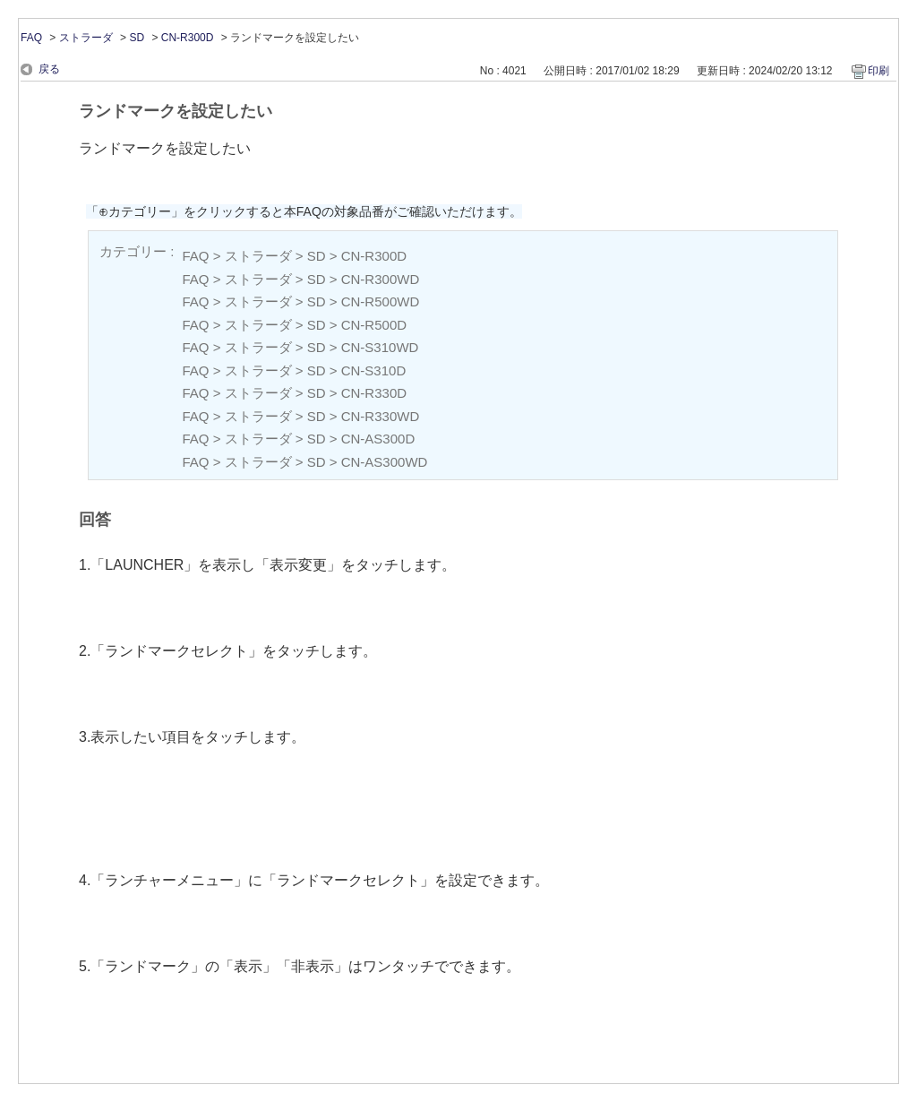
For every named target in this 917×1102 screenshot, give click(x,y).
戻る (49, 69)
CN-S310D (374, 370)
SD (136, 37)
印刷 (878, 71)
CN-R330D (374, 392)
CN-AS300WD (384, 461)
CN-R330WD (380, 416)
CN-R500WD (380, 301)
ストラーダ (86, 37)
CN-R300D (187, 37)
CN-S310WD (380, 347)
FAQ (31, 37)
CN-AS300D (378, 438)
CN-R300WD (380, 279)
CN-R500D (374, 324)
